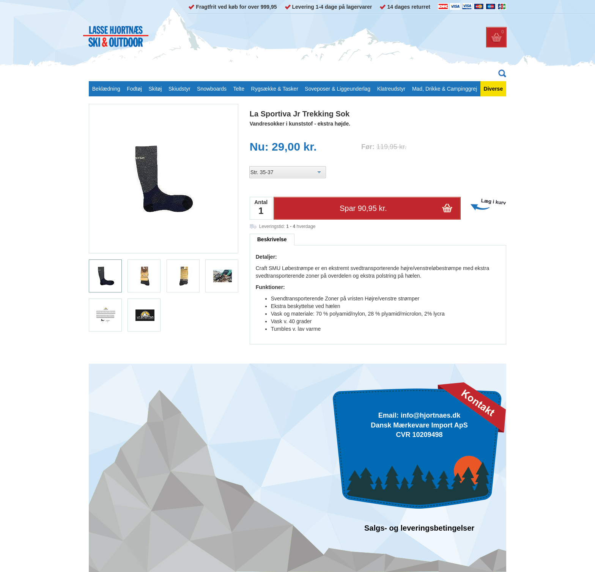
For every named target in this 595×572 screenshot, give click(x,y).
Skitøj (155, 89)
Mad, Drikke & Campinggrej (444, 89)
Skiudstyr (179, 89)
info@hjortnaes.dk (431, 415)
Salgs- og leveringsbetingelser (419, 528)
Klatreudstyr (391, 89)
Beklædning (106, 89)
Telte (238, 89)
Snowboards (212, 89)
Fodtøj (134, 89)
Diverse (493, 89)
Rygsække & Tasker (274, 89)
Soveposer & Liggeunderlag (337, 89)
